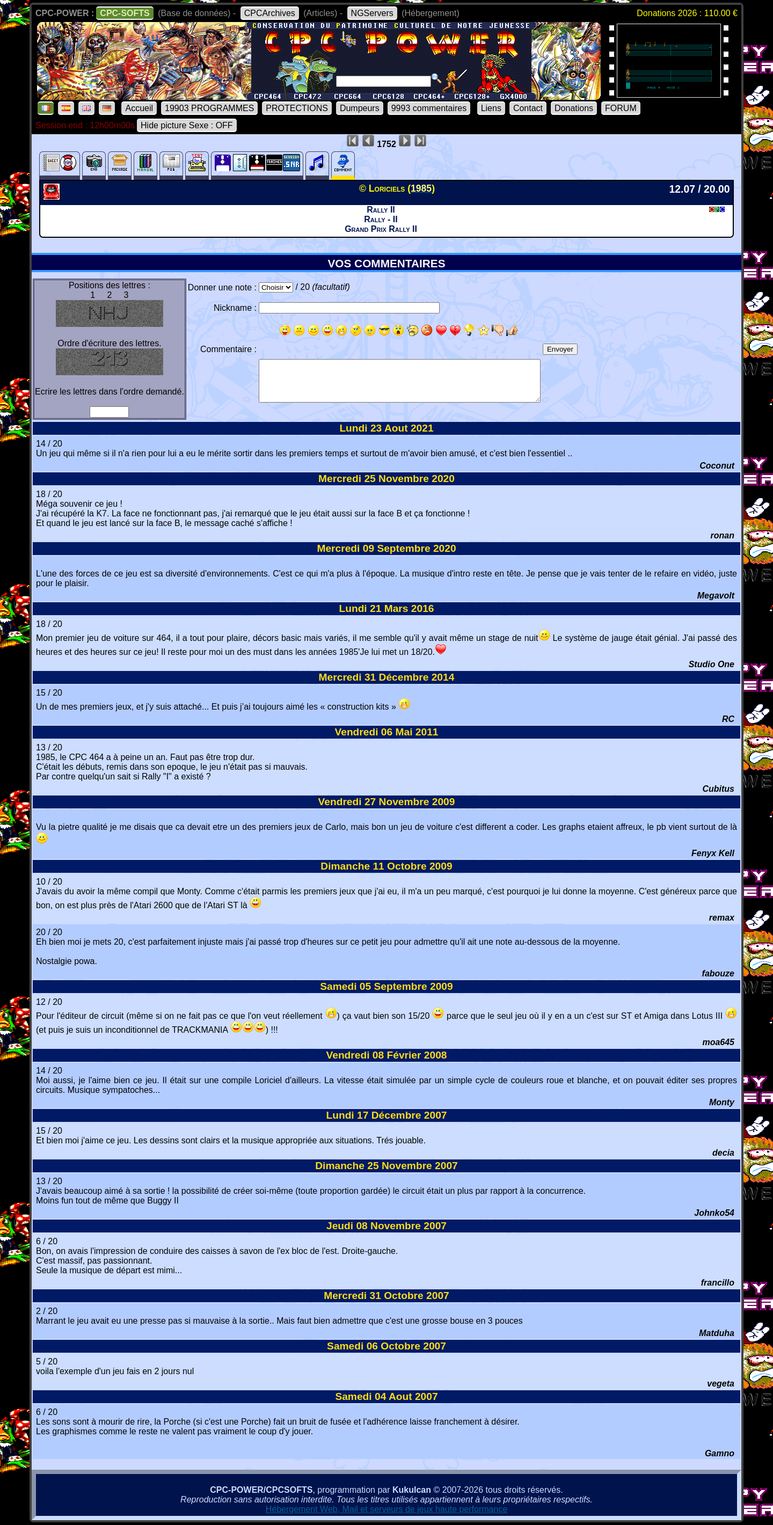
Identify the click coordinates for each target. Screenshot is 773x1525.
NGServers (372, 13)
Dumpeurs (360, 108)
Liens (491, 108)
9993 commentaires (429, 108)
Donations (574, 108)
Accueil (139, 108)
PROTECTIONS (297, 108)
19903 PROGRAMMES (209, 108)
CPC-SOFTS (124, 13)
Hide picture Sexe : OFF (187, 125)
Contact (528, 108)
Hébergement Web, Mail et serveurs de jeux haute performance (387, 1509)
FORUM (621, 108)
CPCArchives (269, 13)
